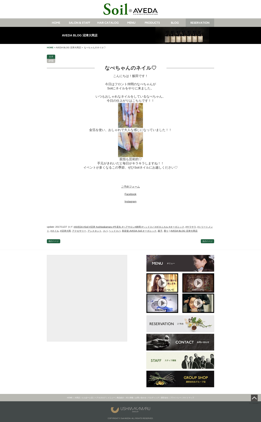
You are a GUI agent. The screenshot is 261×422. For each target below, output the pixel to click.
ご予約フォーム (130, 186)
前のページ (54, 241)
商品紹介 (120, 398)
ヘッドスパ (114, 231)
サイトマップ (188, 398)
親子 (160, 231)
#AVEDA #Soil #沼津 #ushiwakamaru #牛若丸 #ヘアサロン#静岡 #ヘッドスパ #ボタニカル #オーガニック (129, 227)
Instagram (130, 201)
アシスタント (95, 231)
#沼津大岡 (65, 231)
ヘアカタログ (100, 398)
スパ (105, 231)
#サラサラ (190, 227)
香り (166, 231)
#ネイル (55, 231)
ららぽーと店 (87, 398)
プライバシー (175, 398)
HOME (70, 398)
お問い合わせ (140, 398)
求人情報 (129, 398)
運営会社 (164, 398)
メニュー (111, 398)
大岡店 (77, 398)
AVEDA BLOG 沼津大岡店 (80, 35)
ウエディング (153, 398)
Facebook (130, 194)
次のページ (207, 241)
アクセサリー (79, 231)
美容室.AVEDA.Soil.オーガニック (139, 231)
